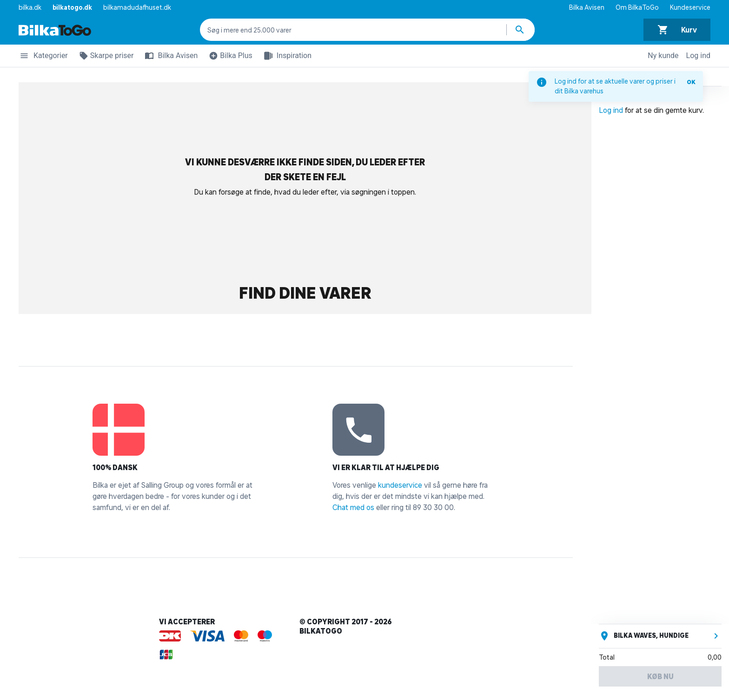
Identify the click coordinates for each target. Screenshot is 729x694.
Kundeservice (690, 7)
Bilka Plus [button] (228, 57)
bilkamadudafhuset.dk (137, 7)
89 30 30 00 (433, 507)
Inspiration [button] (285, 55)
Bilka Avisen (586, 7)
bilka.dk (30, 7)
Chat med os (353, 507)
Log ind (698, 55)
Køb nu (660, 676)
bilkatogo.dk (72, 7)
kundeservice (400, 485)
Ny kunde (663, 55)
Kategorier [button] (43, 57)
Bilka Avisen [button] (169, 55)
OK (691, 82)
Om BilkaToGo (637, 7)
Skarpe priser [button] (104, 57)
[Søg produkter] (521, 30)
